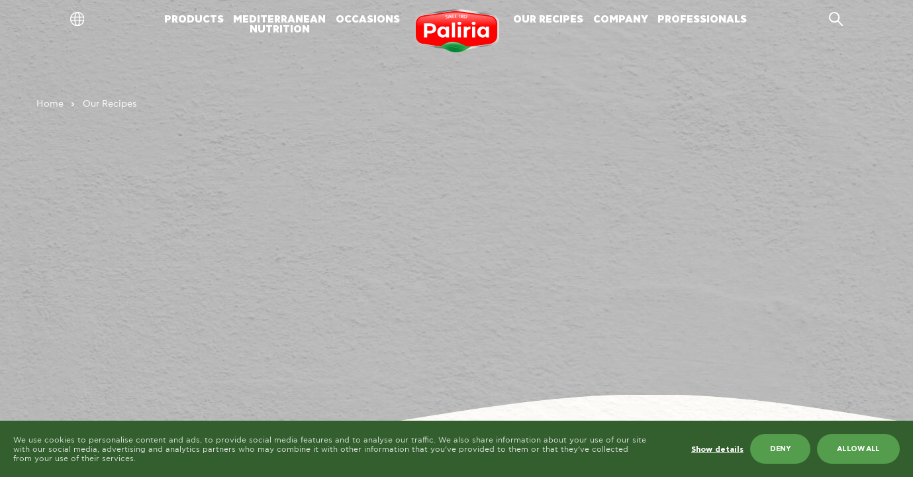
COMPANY (620, 20)
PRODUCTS (194, 20)
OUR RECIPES (548, 20)
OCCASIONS (368, 20)
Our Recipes (110, 104)
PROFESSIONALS (702, 20)
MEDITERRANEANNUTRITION (279, 24)
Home (50, 104)
